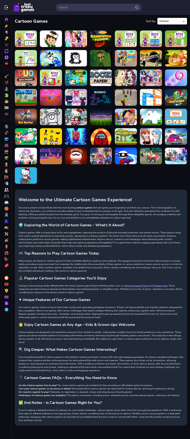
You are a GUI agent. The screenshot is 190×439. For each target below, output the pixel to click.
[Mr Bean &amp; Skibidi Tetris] (126, 117)
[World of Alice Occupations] (126, 38)
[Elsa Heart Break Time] (76, 97)
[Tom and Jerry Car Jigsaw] (151, 156)
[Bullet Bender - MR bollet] (126, 156)
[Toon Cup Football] (101, 117)
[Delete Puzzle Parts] (51, 38)
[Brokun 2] (51, 156)
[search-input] (95, 7)
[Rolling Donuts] (176, 77)
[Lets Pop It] (151, 97)
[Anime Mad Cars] (176, 136)
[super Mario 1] (151, 117)
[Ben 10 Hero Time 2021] (76, 77)
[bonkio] (101, 97)
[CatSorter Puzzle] (26, 117)
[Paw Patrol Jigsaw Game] (101, 156)
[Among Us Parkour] (101, 136)
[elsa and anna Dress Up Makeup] (151, 136)
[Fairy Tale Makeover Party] (76, 38)
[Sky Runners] (51, 136)
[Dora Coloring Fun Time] (26, 156)
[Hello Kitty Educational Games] (26, 175)
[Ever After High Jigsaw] (126, 77)
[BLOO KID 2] (26, 97)
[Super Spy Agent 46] (151, 58)
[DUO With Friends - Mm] (26, 77)
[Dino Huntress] (126, 136)
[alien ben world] (101, 58)
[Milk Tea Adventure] (51, 117)
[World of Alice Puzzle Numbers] (51, 77)
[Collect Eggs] (176, 58)
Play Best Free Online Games (24, 7)
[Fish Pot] (76, 136)
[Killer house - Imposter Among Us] (76, 156)
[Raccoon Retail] (51, 58)
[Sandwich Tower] (101, 38)
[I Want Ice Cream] (76, 58)
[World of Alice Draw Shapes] (26, 58)
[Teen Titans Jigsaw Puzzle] (176, 156)
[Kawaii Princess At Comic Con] (151, 77)
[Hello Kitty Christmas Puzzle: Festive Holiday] (76, 117)
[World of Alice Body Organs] (176, 38)
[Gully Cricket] (126, 97)
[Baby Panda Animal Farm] (26, 136)
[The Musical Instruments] (176, 117)
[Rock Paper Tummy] (101, 77)
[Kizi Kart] (176, 97)
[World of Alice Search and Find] (151, 38)
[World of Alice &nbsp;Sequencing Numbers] (26, 38)
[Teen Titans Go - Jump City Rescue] (126, 58)
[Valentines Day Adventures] (51, 97)
